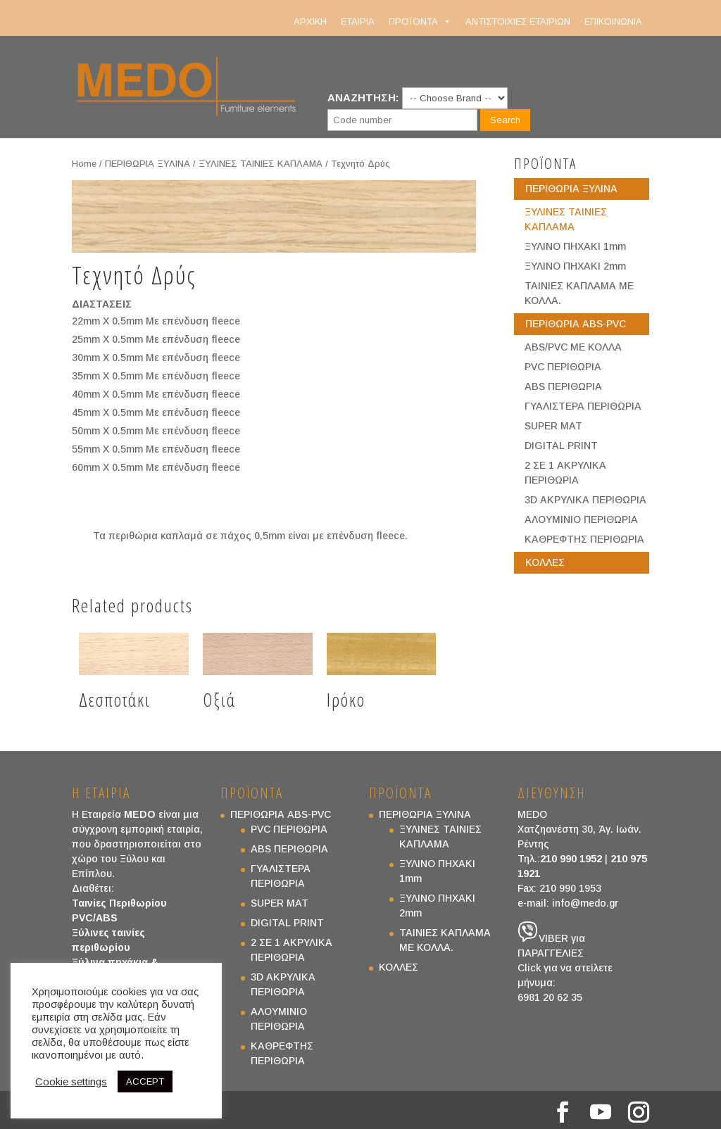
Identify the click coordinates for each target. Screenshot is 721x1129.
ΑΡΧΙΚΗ (310, 21)
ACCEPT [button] (145, 1081)
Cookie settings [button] (71, 1081)
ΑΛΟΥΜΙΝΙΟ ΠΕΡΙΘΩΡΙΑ (581, 519)
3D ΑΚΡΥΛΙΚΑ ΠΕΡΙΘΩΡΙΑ (585, 499)
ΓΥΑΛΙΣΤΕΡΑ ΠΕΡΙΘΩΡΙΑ (583, 406)
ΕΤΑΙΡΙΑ (358, 21)
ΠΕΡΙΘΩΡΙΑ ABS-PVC (575, 323)
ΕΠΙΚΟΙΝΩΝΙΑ (613, 21)
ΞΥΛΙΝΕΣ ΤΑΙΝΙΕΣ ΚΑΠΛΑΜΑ (260, 163)
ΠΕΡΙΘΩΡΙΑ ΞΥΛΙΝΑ (147, 163)
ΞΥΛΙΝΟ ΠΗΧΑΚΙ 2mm (575, 266)
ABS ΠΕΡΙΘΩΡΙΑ (563, 386)
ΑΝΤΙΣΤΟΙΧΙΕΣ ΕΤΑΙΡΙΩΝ (517, 21)
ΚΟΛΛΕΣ (545, 562)
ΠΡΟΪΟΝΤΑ (420, 22)
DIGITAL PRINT (561, 445)
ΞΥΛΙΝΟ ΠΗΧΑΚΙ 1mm (575, 246)
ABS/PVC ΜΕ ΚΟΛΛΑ (573, 347)
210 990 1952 (571, 858)
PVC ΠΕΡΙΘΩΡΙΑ (563, 366)
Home (84, 163)
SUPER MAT (553, 425)
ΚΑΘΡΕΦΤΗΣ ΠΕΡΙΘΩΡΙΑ (584, 539)
